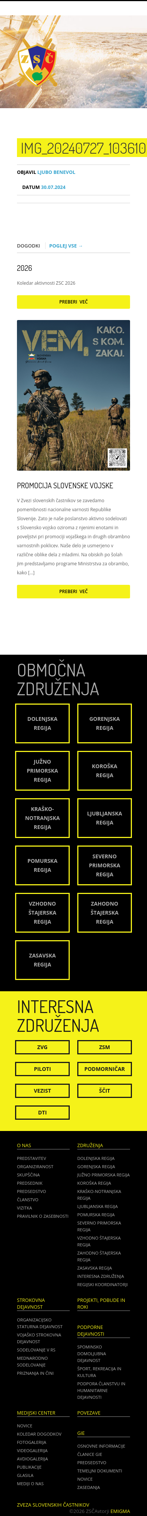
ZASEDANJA (88, 1487)
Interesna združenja (100, 1276)
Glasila (25, 1475)
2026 (24, 268)
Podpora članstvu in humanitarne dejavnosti (101, 1390)
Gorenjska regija (96, 1166)
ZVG (42, 1047)
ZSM (104, 1047)
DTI (42, 1112)
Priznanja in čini (35, 1373)
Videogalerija (32, 1450)
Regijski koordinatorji (102, 1284)
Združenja (90, 1145)
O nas (24, 1145)
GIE (81, 1433)
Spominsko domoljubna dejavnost (91, 1353)
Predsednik (30, 1183)
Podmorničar (104, 1068)
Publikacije (29, 1467)
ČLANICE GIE (89, 1454)
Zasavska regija (94, 1268)
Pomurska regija (96, 1214)
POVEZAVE (89, 1413)
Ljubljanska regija (97, 1206)
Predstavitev (31, 1158)
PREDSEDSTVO (91, 1462)
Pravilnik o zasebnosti (43, 1216)
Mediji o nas (30, 1483)
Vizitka (24, 1208)
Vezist (42, 1090)
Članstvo (27, 1199)
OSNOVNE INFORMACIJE (101, 1446)
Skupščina (28, 1175)
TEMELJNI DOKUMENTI (99, 1471)
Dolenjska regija (96, 1158)
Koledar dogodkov (39, 1434)
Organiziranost (35, 1166)
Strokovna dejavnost (31, 1303)
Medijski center (36, 1413)
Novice (24, 1425)
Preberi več (73, 302)
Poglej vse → (66, 245)
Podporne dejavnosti (90, 1330)
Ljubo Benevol (46, 172)
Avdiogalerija (32, 1459)
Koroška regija (94, 1183)
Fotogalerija (31, 1442)
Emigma (120, 1511)
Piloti (42, 1068)
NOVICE (85, 1479)
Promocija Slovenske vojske (65, 485)
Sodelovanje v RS (36, 1350)
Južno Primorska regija (103, 1175)
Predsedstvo (31, 1191)
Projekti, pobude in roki (101, 1303)
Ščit (104, 1090)
